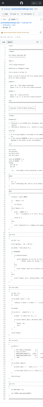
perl (14, 25)
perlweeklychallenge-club (22, 9)
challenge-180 (26, 23)
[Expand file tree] (3, 19)
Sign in (34, 3)
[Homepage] (21, 3)
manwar (7, 9)
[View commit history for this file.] (40, 32)
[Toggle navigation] (3, 3)
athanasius (7, 25)
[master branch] (13, 19)
